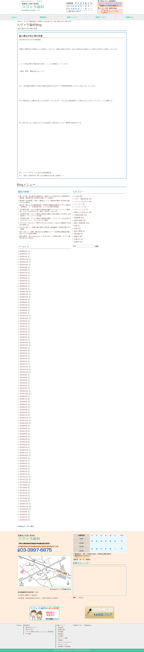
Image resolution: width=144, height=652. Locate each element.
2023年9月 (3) (25, 321)
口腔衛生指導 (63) (80, 215)
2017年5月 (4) (25, 490)
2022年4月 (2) (25, 358)
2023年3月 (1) (25, 334)
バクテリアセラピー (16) (83, 201)
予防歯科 (60, 631)
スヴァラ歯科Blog (29, 24)
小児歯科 (60, 636)
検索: (74, 246)
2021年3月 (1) (25, 383)
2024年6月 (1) (25, 307)
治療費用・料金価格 (64, 646)
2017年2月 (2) (25, 498)
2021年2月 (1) (25, 385)
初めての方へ (30, 629)
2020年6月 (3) (25, 401)
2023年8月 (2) (25, 324)
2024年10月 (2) (25, 297)
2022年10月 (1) (25, 345)
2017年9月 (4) (25, 485)
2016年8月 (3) (25, 514)
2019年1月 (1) (25, 447)
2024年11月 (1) (25, 294)
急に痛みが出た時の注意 (31, 36)
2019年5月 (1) (25, 436)
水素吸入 (60, 640)
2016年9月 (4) (25, 512)
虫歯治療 (60, 627)
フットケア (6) (79, 204)
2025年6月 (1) (25, 275)
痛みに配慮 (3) (79, 231)
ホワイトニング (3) (81, 209)
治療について (72, 17)
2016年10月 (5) (25, 509)
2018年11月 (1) (25, 452)
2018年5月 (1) (25, 463)
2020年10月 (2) (25, 393)
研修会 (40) (78, 236)
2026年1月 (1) (25, 256)
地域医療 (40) (79, 217)
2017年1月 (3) (25, 501)
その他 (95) (78, 196)
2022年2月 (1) (25, 361)
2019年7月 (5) (25, 431)
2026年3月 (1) (25, 254)
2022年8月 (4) (25, 350)
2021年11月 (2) (25, 369)
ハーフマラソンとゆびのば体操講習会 (38, 172)
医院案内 (43, 17)
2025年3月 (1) (25, 283)
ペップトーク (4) (80, 207)
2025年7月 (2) (25, 272)
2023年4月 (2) (25, 332)
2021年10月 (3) (25, 372)
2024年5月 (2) (25, 310)
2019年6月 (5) (25, 434)
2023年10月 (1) (25, 318)
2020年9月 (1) (25, 396)
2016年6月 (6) (25, 520)
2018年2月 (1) (25, 471)
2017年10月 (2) (25, 482)
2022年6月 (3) (25, 353)
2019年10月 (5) (25, 423)
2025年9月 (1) (25, 267)
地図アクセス (101, 17)
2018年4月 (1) (25, 466)
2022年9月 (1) (25, 348)
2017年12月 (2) (25, 477)
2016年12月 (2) (25, 504)
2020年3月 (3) (25, 409)
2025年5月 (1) (25, 278)
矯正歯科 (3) (78, 234)
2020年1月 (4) (25, 415)
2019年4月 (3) (25, 439)
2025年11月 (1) (25, 262)
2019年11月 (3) (25, 420)
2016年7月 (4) (25, 517)
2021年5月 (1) (25, 380)
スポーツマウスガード (65, 642)
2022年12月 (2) (25, 342)
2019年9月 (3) (25, 426)
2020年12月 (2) (25, 391)
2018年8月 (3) (25, 458)
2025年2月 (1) (25, 286)
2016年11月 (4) (25, 506)
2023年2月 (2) (25, 337)
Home (14, 17)
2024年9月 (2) (25, 299)
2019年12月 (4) (25, 418)
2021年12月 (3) (25, 367)
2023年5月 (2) (25, 329)
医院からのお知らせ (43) (83, 212)
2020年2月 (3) (25, 412)
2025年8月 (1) (25, 270)
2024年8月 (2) (25, 302)
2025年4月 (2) (25, 281)
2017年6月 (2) (25, 487)
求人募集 (28, 634)
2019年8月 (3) (25, 428)
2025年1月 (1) (25, 289)
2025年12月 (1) (25, 259)
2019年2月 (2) (25, 444)
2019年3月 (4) (25, 442)
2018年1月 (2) (25, 474)
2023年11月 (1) (25, 315)
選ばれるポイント (31, 627)
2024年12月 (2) (25, 291)
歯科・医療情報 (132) (82, 223)
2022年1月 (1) (25, 364)
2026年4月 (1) (25, 251)
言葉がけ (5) (78, 239)
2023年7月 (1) (25, 326)
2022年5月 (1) (25, 356)
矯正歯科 (60, 634)
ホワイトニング (63, 644)
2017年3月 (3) (25, 495)
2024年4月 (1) (25, 313)
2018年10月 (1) (25, 455)
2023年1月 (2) (25, 340)
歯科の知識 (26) (80, 220)
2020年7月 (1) (25, 399)
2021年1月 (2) (25, 388)
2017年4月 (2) (25, 493)
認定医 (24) (78, 242)
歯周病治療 (61, 629)
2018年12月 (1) (25, 450)
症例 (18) (77, 228)
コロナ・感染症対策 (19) (83, 199)
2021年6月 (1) (25, 377)
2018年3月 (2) (25, 469)
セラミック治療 (63, 638)
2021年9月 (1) (25, 375)
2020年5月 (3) (25, 404)
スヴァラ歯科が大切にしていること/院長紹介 (40, 631)
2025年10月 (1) (25, 264)
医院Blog (129, 17)
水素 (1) (77, 226)
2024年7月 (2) (25, 305)
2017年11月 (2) (25, 479)
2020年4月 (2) (25, 407)
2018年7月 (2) (25, 461)
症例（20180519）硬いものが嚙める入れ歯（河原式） (43, 175)
